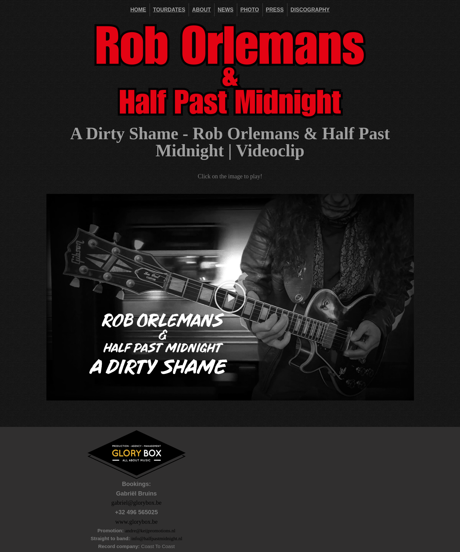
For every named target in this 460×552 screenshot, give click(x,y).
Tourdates (169, 9)
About (201, 9)
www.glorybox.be (136, 522)
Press (275, 9)
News (225, 9)
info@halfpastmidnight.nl (156, 538)
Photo (249, 9)
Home (138, 9)
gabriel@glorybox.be (136, 502)
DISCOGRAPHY (310, 9)
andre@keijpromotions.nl (150, 530)
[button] (230, 297)
